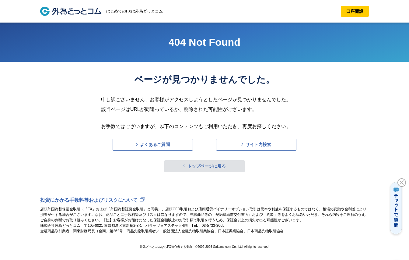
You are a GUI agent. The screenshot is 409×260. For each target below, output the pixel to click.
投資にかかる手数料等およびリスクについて (89, 200)
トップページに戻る (206, 166)
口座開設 (354, 11)
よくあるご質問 (155, 144)
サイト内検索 (258, 144)
